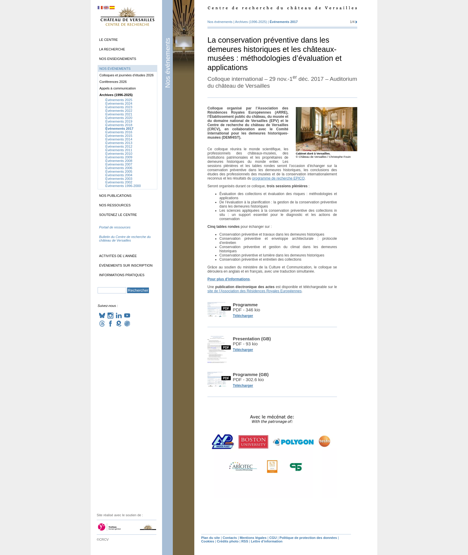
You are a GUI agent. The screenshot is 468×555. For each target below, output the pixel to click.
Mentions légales (253, 537)
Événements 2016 (118, 132)
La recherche (112, 49)
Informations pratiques (121, 275)
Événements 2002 (118, 182)
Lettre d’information (267, 541)
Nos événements (167, 63)
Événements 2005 (118, 171)
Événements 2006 (118, 168)
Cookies (207, 541)
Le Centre (108, 39)
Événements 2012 (118, 146)
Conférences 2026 (113, 82)
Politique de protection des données (308, 537)
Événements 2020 (118, 118)
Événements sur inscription (126, 265)
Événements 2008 (118, 161)
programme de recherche (278, 178)
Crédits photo (228, 541)
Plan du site (210, 537)
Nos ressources (115, 205)
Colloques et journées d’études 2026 (126, 75)
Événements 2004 (118, 175)
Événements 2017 (284, 22)
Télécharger (243, 316)
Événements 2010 (118, 153)
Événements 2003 (118, 178)
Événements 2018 (118, 125)
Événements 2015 (118, 135)
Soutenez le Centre (118, 215)
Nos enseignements (117, 59)
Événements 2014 (118, 139)
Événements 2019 (118, 121)
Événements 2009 (118, 157)
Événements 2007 (118, 164)
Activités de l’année (118, 256)
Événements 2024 (118, 103)
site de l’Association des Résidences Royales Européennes (254, 291)
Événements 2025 (118, 100)
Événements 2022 (118, 110)
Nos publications (115, 195)
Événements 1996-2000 (123, 186)
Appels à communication (117, 88)
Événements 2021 (118, 114)
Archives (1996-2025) (251, 22)
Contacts (230, 537)
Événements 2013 (118, 143)
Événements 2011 (118, 150)
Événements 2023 (118, 107)
